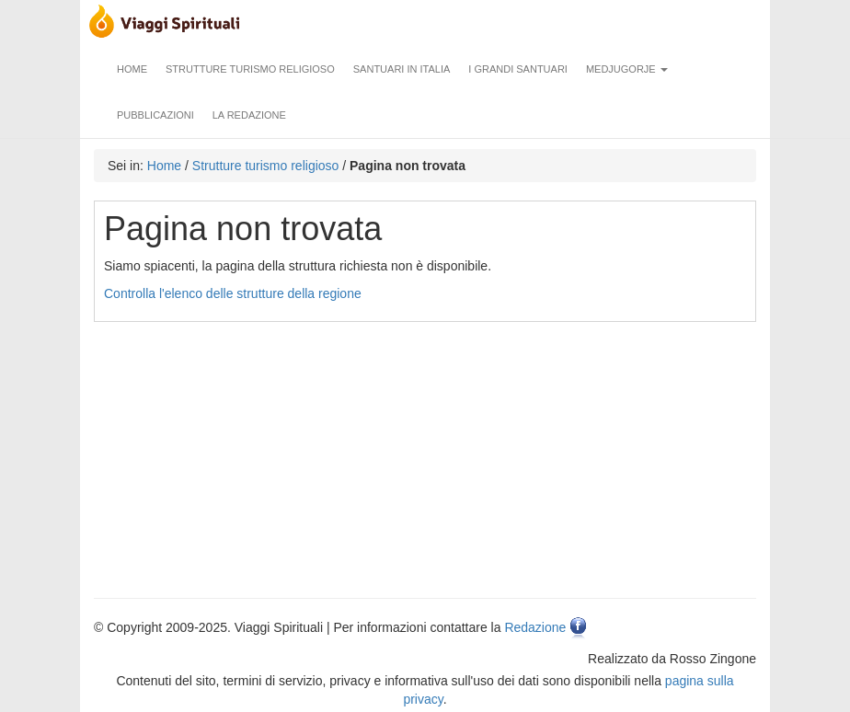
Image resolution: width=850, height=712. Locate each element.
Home (132, 69)
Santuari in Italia (402, 69)
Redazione (535, 627)
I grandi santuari (518, 69)
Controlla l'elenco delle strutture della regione (233, 293)
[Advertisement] (427, 451)
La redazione (249, 115)
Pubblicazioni (155, 115)
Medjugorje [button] (627, 69)
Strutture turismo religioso (250, 69)
